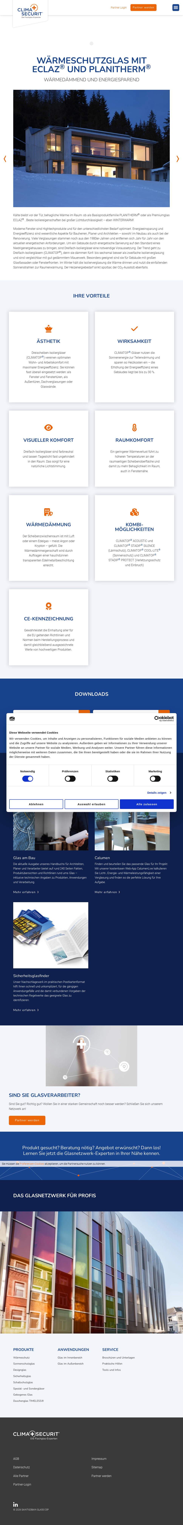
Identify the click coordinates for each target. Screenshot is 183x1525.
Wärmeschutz (21, 1357)
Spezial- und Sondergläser (28, 1388)
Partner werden (143, 7)
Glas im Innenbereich (70, 1357)
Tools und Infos (111, 1370)
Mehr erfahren (24, 892)
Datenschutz (21, 1467)
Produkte (23, 1349)
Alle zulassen (146, 804)
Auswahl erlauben (91, 804)
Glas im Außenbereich (71, 1363)
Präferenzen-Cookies (32, 1163)
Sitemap (97, 1467)
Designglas (19, 1370)
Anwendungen (73, 1349)
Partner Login (119, 7)
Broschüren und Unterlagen (118, 1357)
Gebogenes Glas (23, 1394)
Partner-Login (22, 1484)
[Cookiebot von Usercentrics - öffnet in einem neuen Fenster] (157, 719)
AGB (16, 1459)
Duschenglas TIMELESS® (28, 1401)
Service (110, 1349)
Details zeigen (156, 792)
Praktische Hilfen (112, 1363)
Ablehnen (36, 804)
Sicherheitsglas (22, 1376)
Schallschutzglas (23, 1382)
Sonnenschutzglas (24, 1363)
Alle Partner (21, 1476)
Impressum (99, 1459)
